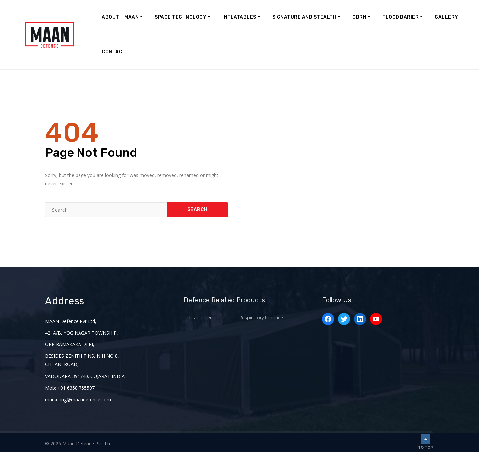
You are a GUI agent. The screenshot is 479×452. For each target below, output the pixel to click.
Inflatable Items (200, 317)
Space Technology (180, 17)
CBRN (359, 17)
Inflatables (239, 17)
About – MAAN (120, 17)
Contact (114, 52)
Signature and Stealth (304, 17)
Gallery (446, 17)
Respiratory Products (262, 317)
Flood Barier (400, 17)
